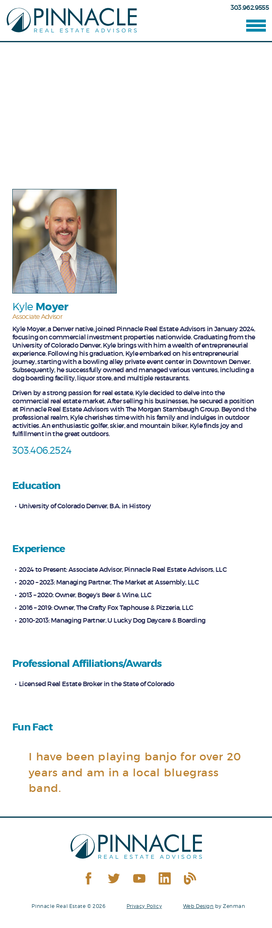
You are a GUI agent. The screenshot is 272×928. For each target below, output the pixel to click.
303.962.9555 (250, 7)
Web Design (198, 906)
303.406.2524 (41, 450)
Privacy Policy (144, 906)
